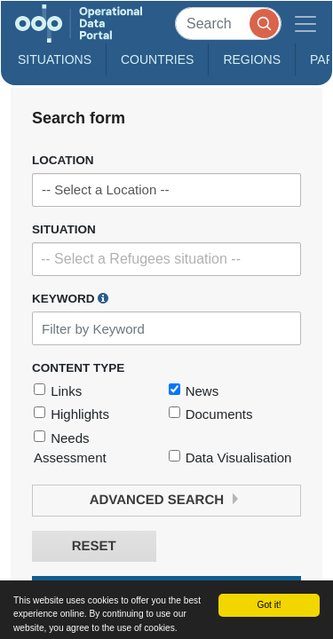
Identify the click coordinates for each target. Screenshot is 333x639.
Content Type (78, 368)
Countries (157, 59)
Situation (64, 229)
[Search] (228, 23)
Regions (252, 59)
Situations (54, 59)
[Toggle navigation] (305, 23)
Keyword (70, 298)
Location (63, 160)
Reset (94, 546)
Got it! (269, 605)
